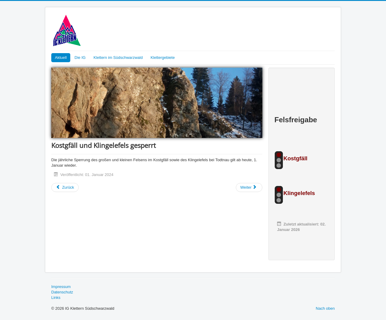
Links (55, 297)
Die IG (80, 57)
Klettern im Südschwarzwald (118, 57)
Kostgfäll (295, 158)
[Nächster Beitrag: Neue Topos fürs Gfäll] (249, 187)
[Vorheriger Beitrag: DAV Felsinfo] (65, 187)
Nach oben (325, 308)
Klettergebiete (162, 57)
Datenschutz (62, 292)
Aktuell (61, 57)
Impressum (61, 286)
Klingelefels (299, 193)
